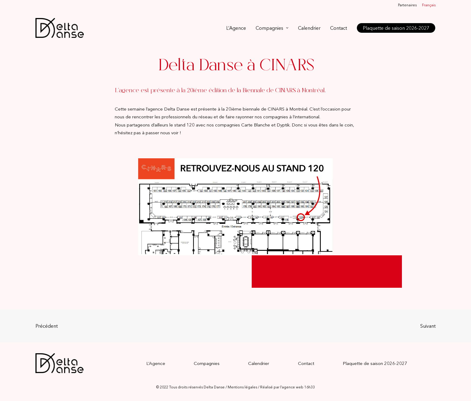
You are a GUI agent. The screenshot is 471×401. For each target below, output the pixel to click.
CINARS (276, 109)
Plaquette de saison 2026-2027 (375, 363)
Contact (338, 28)
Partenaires (407, 5)
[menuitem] (408, 5)
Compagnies (272, 28)
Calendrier (309, 28)
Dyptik (283, 125)
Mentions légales (242, 387)
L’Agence (236, 28)
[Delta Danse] (59, 28)
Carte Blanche (255, 125)
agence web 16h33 (298, 387)
